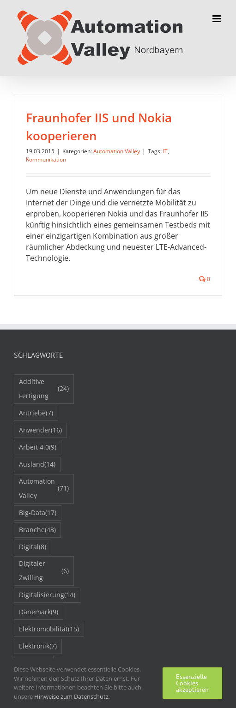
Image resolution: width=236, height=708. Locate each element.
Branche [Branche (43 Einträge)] (37, 530)
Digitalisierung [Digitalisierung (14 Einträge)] (47, 595)
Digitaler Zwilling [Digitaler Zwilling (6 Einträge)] (44, 570)
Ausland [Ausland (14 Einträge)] (37, 464)
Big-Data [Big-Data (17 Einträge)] (37, 513)
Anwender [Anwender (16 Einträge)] (40, 430)
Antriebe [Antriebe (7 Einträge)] (36, 413)
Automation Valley (116, 151)
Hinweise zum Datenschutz (71, 696)
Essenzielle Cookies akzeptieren (192, 683)
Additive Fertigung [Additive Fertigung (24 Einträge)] (44, 388)
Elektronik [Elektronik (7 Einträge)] (38, 646)
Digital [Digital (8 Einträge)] (32, 547)
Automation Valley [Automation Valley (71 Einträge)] (44, 488)
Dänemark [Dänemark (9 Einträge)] (38, 612)
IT (165, 151)
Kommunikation (46, 159)
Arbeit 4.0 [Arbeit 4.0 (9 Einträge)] (37, 447)
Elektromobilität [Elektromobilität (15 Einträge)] (49, 629)
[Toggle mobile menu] (217, 19)
